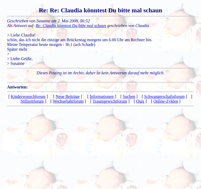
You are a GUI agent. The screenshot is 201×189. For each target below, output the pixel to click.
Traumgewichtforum (110, 101)
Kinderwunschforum (28, 96)
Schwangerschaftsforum (164, 96)
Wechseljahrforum (68, 101)
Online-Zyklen (165, 101)
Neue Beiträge (67, 96)
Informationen (102, 96)
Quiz (140, 101)
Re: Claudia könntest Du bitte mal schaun (71, 25)
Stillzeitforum (32, 101)
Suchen (129, 96)
